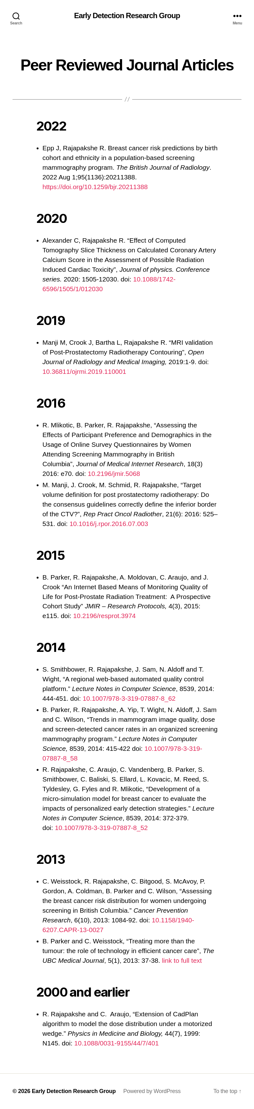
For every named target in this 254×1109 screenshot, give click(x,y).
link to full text (182, 960)
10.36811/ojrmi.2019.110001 (84, 371)
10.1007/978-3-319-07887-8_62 (129, 698)
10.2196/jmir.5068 (114, 473)
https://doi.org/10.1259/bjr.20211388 (95, 186)
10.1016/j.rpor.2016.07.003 (109, 523)
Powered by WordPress (151, 1091)
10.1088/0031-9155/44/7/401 (116, 1043)
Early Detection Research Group (127, 15)
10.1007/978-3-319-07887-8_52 (101, 827)
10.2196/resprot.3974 (104, 615)
